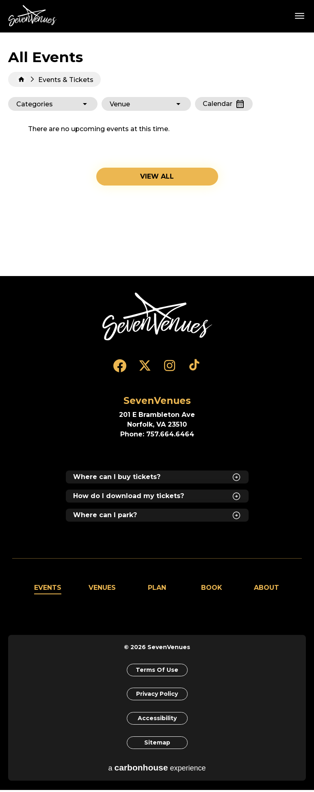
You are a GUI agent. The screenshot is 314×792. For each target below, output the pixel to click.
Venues (102, 587)
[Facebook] (120, 369)
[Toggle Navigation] (300, 15)
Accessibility (157, 719)
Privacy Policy (157, 694)
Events (47, 587)
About (266, 587)
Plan (157, 587)
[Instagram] (169, 369)
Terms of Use (157, 669)
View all (157, 176)
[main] (157, 154)
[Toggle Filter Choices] (52, 104)
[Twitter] (144, 369)
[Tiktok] (194, 369)
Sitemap (157, 744)
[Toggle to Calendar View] (224, 104)
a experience (157, 769)
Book (211, 587)
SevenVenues (34, 15)
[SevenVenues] (157, 316)
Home (21, 79)
